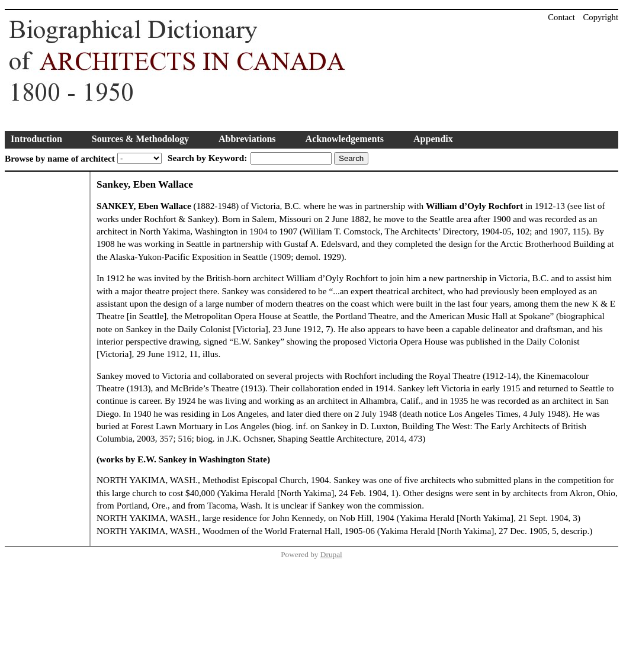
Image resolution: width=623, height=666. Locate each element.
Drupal (331, 554)
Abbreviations (247, 138)
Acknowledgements (345, 138)
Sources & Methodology (140, 138)
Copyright (600, 17)
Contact (561, 17)
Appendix (433, 138)
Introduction (36, 138)
